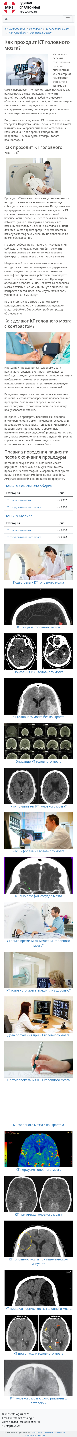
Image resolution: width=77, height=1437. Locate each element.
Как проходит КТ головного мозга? (30, 32)
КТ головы (35, 29)
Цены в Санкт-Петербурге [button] (28, 485)
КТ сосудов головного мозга (24, 507)
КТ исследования (15, 29)
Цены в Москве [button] (18, 515)
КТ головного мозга (57, 29)
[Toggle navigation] (67, 18)
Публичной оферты (35, 1435)
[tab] (38, 486)
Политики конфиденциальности (48, 1432)
